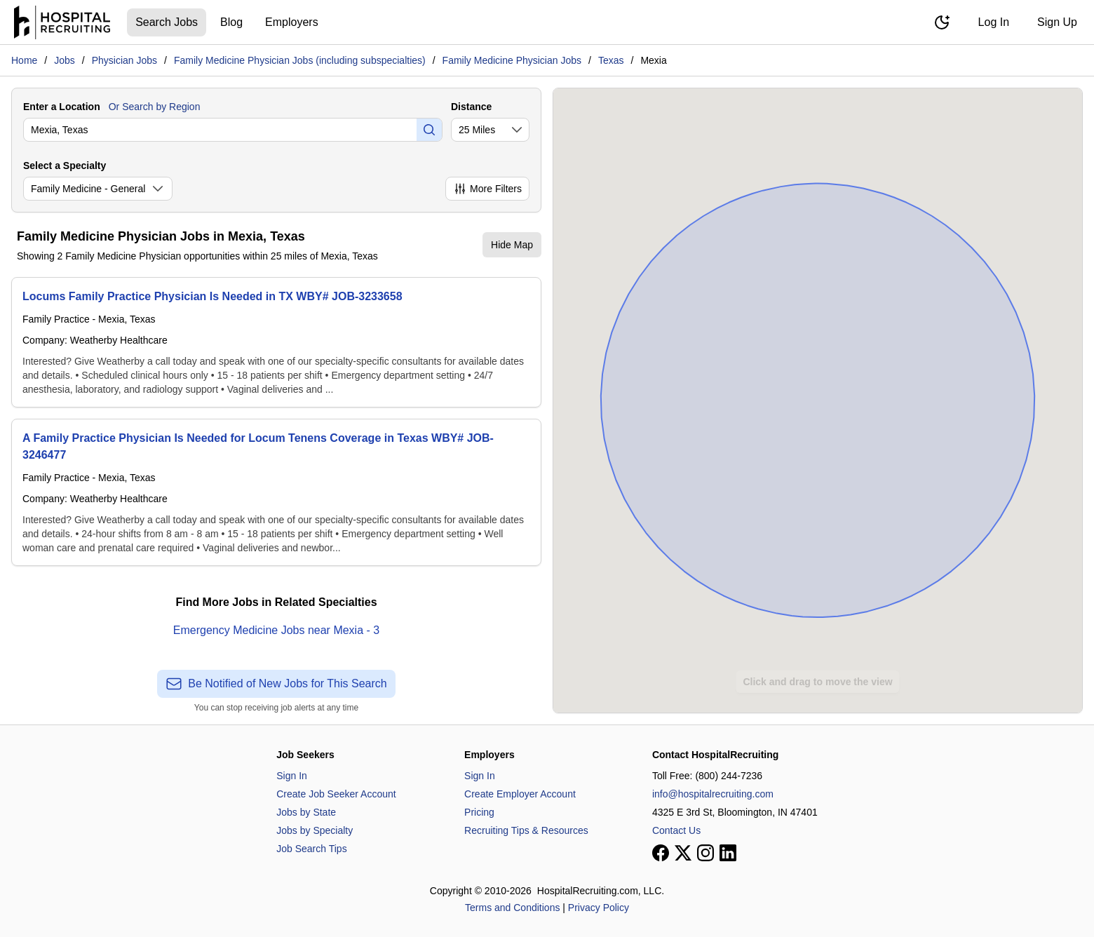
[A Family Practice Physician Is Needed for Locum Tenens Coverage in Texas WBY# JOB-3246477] (276, 492)
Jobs (64, 60)
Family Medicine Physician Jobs (512, 60)
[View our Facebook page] (660, 852)
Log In (993, 22)
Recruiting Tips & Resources (526, 830)
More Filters (487, 189)
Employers (291, 22)
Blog (231, 22)
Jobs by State (306, 812)
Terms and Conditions (512, 907)
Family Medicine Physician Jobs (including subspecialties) (300, 60)
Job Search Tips (311, 848)
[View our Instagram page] (705, 852)
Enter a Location (61, 106)
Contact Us (676, 830)
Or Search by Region (155, 106)
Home (24, 60)
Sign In (291, 775)
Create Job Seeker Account (336, 794)
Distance (471, 106)
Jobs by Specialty (314, 830)
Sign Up (1057, 22)
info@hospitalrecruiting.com (713, 794)
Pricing (479, 812)
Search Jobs (166, 22)
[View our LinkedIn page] (728, 852)
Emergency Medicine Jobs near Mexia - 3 (276, 630)
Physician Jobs (124, 60)
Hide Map (512, 244)
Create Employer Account (520, 794)
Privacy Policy (598, 907)
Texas (611, 60)
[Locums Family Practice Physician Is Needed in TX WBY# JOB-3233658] (276, 342)
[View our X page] (683, 852)
